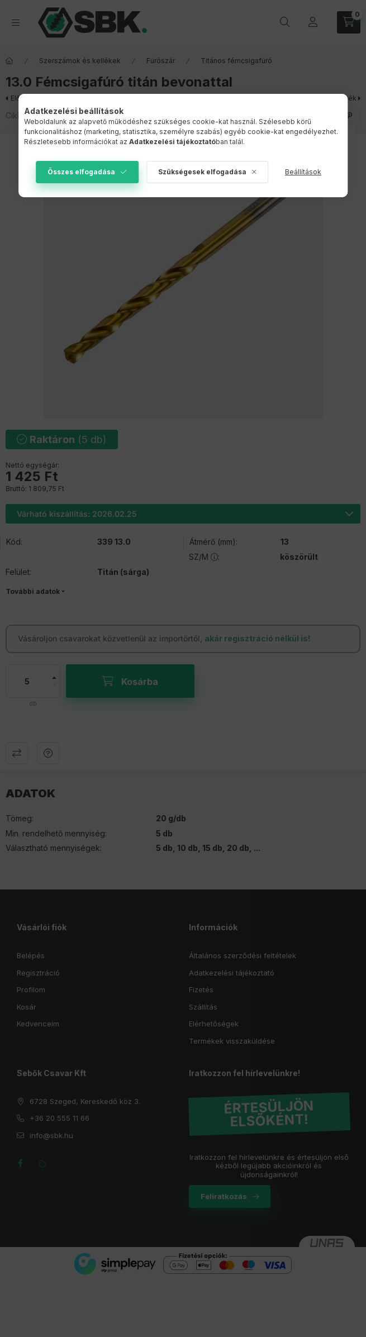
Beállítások (303, 172)
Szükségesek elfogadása (202, 172)
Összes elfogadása (81, 172)
